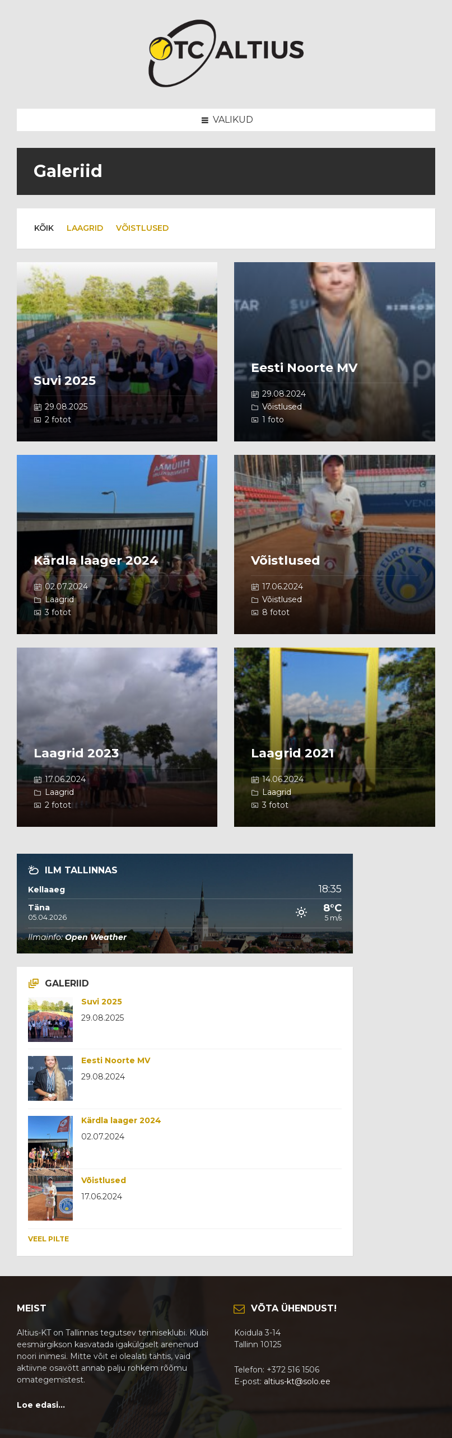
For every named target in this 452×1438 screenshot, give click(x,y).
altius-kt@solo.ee (297, 1381)
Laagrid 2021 (292, 753)
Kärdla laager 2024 (96, 560)
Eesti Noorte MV (304, 367)
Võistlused (142, 228)
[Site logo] (226, 86)
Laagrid (85, 228)
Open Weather (96, 937)
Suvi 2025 (65, 380)
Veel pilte (48, 1239)
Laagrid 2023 (76, 753)
